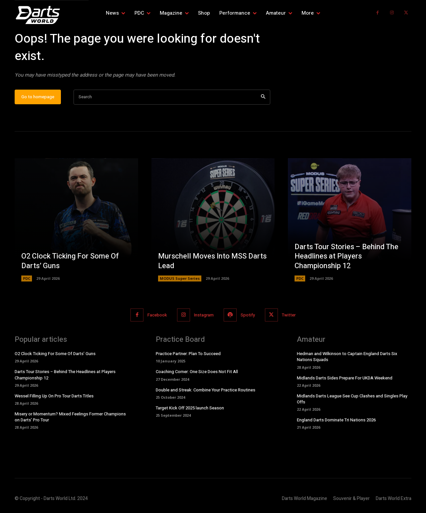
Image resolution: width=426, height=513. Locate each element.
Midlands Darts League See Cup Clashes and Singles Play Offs (352, 399)
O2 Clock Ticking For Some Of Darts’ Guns (70, 261)
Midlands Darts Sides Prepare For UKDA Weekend (344, 378)
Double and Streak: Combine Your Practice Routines (205, 390)
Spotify (248, 315)
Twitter (289, 315)
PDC (26, 278)
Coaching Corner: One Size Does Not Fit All (197, 372)
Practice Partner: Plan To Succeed (188, 353)
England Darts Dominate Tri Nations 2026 (336, 420)
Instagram (204, 315)
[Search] (263, 97)
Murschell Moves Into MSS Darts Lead (212, 261)
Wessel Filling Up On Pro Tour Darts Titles (54, 396)
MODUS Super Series (180, 278)
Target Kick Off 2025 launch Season (190, 408)
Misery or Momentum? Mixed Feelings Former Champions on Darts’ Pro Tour (70, 417)
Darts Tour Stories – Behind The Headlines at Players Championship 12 (346, 256)
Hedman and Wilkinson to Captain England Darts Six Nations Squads (347, 356)
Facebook (157, 315)
